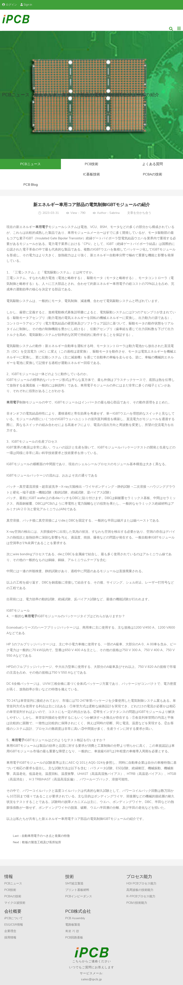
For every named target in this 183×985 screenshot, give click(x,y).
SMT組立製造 (74, 874)
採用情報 (10, 928)
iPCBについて (13, 909)
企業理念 (10, 922)
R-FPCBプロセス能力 (140, 887)
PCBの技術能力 (136, 893)
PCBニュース (30, 164)
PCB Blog (152, 175)
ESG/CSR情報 (13, 915)
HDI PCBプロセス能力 (141, 874)
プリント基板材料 (77, 881)
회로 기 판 (72, 922)
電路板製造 (72, 915)
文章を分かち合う (139, 204)
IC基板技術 (30, 175)
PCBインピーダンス (78, 887)
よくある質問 (152, 164)
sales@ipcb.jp (91, 970)
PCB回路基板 (74, 928)
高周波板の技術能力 (139, 881)
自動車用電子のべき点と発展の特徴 (46, 827)
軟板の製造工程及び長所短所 (41, 833)
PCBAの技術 (91, 175)
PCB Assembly (75, 909)
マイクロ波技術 (14, 893)
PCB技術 (91, 164)
